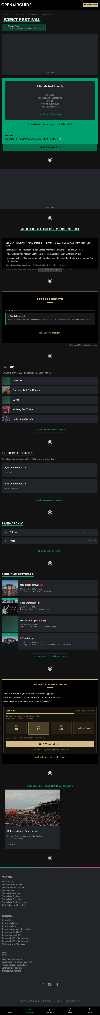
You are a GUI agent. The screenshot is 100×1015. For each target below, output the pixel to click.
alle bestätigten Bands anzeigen (49, 430)
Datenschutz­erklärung (12, 967)
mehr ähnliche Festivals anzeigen (49, 656)
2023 (94, 532)
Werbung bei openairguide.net (15, 964)
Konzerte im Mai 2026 (11, 934)
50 (61, 728)
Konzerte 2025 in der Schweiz (15, 937)
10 (16, 728)
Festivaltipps (7, 881)
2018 (89, 532)
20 (38, 728)
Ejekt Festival (47, 14)
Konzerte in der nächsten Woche (16, 928)
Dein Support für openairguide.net (17, 961)
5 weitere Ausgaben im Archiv (48, 500)
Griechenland (33, 14)
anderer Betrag (84, 728)
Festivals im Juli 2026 (11, 898)
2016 (84, 532)
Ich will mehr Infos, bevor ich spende (49, 756)
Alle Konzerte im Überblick (13, 943)
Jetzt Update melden (88, 345)
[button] (50, 147)
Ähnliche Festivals (18, 574)
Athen (54, 139)
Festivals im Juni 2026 (12, 895)
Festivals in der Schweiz (12, 884)
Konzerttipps (7, 919)
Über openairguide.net (12, 958)
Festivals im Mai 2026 (11, 893)
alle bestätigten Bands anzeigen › (50, 114)
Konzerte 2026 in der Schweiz (15, 940)
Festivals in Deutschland (13, 887)
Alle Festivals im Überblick (13, 904)
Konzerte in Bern (9, 925)
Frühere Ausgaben (17, 453)
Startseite (7, 14)
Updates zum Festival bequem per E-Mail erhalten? (51, 124)
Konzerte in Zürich (10, 922)
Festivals (19, 14)
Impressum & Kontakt (11, 970)
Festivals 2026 (8, 890)
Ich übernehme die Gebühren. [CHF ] (26, 737)
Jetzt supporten (90, 5)
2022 (94, 541)
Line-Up (55, 258)
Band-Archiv (12, 523)
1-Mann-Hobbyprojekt (44, 693)
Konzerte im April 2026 (12, 931)
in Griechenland (84, 243)
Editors (69, 254)
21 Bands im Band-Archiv (49, 551)
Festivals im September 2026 (15, 901)
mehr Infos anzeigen (50, 270)
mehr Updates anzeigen (49, 333)
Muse (78, 254)
